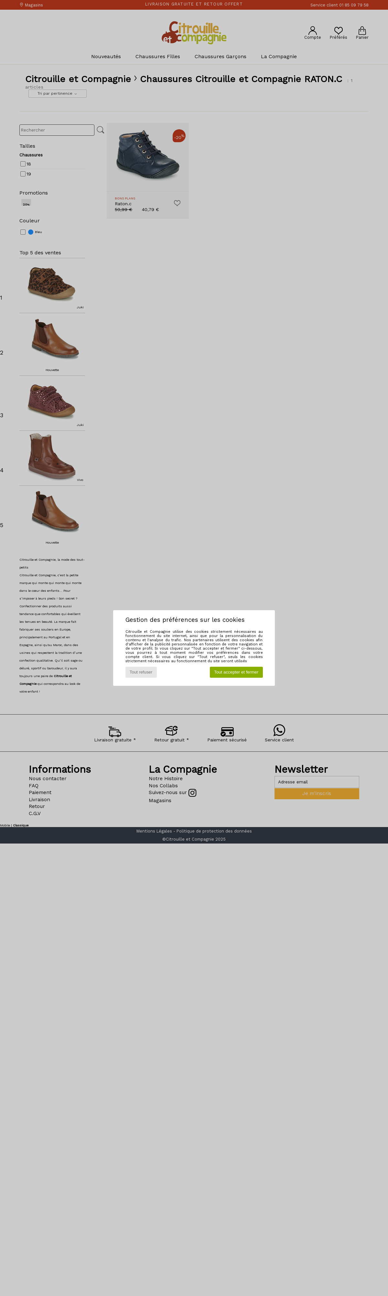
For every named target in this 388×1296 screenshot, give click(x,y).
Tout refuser (141, 672)
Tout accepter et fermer (236, 672)
